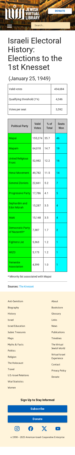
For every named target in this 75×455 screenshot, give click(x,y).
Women (12, 387)
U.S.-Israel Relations (18, 375)
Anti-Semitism (15, 301)
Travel (11, 369)
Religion (12, 356)
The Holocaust (15, 362)
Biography (13, 307)
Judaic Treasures (17, 332)
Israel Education (16, 325)
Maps (11, 338)
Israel (11, 319)
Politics (12, 350)
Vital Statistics (16, 381)
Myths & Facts (16, 344)
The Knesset (26, 286)
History (12, 313)
